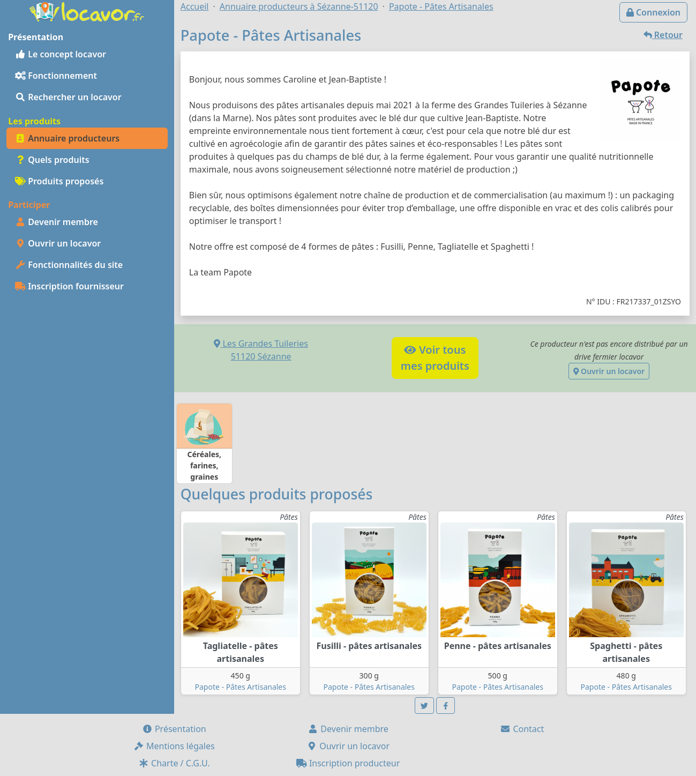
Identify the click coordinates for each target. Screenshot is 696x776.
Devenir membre (56, 222)
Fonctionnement (56, 75)
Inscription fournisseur (69, 286)
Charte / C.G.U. (174, 763)
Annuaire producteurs (67, 138)
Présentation (174, 729)
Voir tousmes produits (435, 357)
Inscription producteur (348, 763)
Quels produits (52, 160)
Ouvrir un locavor (58, 243)
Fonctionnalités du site (69, 265)
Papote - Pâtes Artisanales (240, 687)
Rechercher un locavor (68, 97)
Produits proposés (59, 181)
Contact (522, 729)
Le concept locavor (60, 54)
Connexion (653, 12)
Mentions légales (174, 746)
